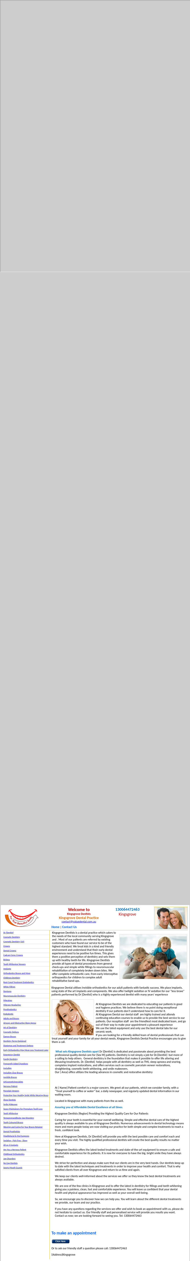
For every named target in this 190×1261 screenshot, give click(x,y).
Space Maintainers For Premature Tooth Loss (23, 1109)
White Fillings (9, 987)
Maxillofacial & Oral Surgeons (16, 1136)
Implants (7, 968)
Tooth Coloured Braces (13, 1122)
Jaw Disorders (9, 1158)
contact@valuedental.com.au (79, 921)
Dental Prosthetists (11, 1131)
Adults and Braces (11, 1018)
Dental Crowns (9, 950)
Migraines (7, 1000)
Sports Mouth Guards (12, 1167)
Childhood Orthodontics (14, 1154)
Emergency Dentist (11, 1054)
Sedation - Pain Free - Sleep (15, 1140)
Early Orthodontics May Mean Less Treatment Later (25, 1050)
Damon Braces (9, 1036)
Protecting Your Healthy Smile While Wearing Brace (25, 1095)
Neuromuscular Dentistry (14, 996)
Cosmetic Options (11, 1032)
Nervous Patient (10, 1086)
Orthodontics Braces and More (16, 973)
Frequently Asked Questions (15, 1063)
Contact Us (69, 927)
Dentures (7, 991)
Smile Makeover (10, 1104)
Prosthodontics (10, 1009)
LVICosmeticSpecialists (13, 1081)
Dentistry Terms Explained (14, 1041)
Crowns (6, 946)
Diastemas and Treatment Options (18, 1045)
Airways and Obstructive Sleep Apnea (19, 1023)
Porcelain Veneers (11, 1091)
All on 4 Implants (10, 1145)
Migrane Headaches (12, 1005)
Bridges (6, 959)
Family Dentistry (10, 1059)
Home (55, 927)
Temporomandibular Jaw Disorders (18, 1118)
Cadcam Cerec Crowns (13, 955)
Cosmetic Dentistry (11, 937)
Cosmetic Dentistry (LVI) (13, 941)
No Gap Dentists (10, 1163)
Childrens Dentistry (11, 977)
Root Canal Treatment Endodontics (18, 982)
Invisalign (7, 1068)
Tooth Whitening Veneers (14, 964)
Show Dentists (9, 1100)
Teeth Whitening (10, 1113)
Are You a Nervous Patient (14, 1149)
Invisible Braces (10, 1077)
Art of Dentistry (10, 1027)
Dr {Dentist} (8, 932)
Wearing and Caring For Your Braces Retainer (23, 1127)
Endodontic (8, 1014)
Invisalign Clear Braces (13, 1072)
